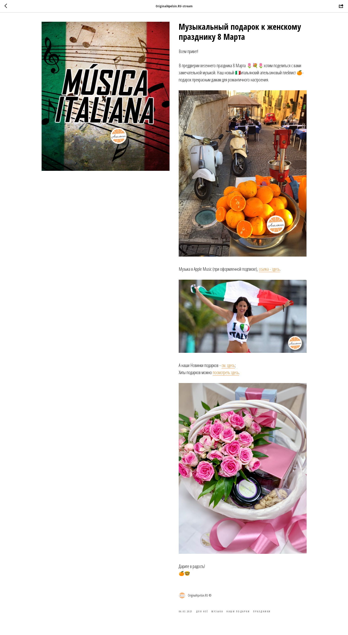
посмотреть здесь (226, 372)
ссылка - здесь (269, 269)
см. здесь (228, 365)
